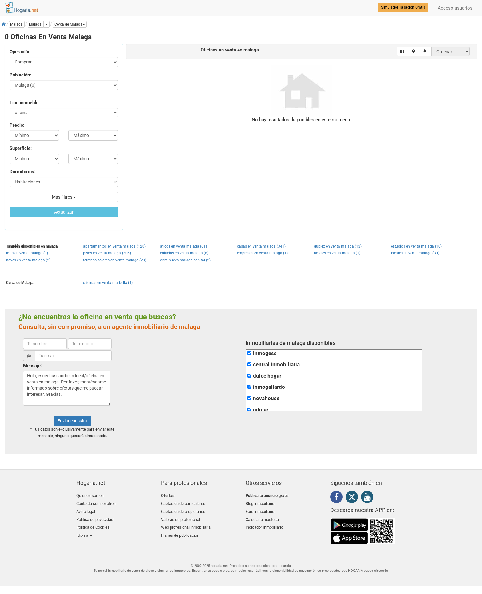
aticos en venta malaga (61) (183, 246)
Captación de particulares (183, 503)
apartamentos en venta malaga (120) (114, 246)
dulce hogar (267, 376)
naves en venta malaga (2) (28, 260)
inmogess (265, 353)
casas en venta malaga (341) (261, 246)
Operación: (21, 52)
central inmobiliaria (276, 364)
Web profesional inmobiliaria (186, 524)
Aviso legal (85, 510)
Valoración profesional (180, 517)
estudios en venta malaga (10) (416, 246)
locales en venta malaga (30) (415, 253)
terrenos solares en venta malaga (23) (114, 260)
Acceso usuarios (455, 8)
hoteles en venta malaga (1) (337, 253)
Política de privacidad (94, 517)
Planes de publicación (180, 532)
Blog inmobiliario (260, 503)
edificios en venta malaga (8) (184, 253)
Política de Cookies (93, 524)
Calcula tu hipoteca (262, 517)
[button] (70, 24)
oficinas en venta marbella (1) (108, 283)
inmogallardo (269, 387)
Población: (20, 75)
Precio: (17, 125)
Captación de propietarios (183, 510)
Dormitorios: (22, 171)
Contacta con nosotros (96, 503)
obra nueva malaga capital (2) (185, 260)
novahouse (266, 398)
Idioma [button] (84, 532)
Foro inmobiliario (260, 510)
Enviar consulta (72, 420)
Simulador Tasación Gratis (403, 7)
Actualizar (64, 212)
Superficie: (21, 148)
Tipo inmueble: (25, 102)
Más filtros (64, 197)
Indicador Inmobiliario (264, 524)
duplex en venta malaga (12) (338, 246)
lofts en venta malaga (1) (27, 253)
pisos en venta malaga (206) (107, 253)
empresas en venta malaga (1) (262, 253)
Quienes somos (90, 495)
